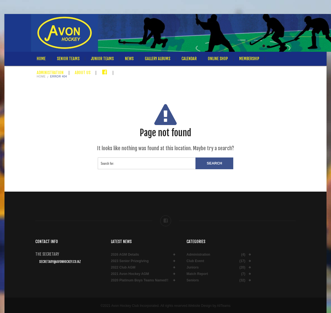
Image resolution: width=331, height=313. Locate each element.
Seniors (193, 280)
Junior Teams (102, 58)
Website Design (200, 306)
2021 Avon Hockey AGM (130, 274)
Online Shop (218, 58)
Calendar (189, 58)
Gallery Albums (157, 58)
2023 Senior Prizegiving (130, 261)
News (129, 58)
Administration (50, 72)
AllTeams (223, 306)
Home (41, 58)
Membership (249, 58)
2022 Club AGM (123, 267)
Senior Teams (68, 58)
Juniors (193, 267)
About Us (82, 72)
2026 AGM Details (125, 254)
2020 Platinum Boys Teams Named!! (139, 280)
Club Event (195, 261)
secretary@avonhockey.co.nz (60, 262)
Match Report (197, 274)
